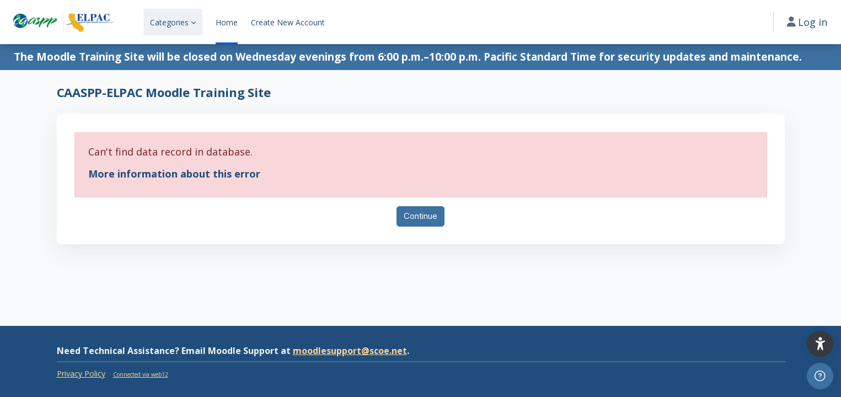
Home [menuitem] (227, 22)
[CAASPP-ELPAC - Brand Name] (63, 22)
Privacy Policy (81, 373)
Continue (420, 216)
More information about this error (174, 173)
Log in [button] (807, 22)
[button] (820, 344)
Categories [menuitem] (169, 22)
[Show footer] (820, 376)
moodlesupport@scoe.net (350, 351)
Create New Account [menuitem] (288, 22)
